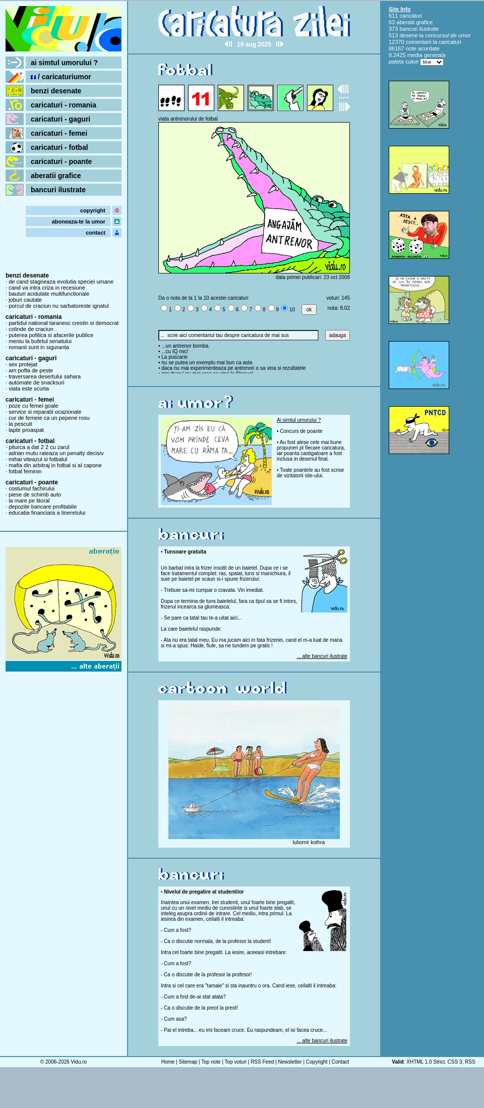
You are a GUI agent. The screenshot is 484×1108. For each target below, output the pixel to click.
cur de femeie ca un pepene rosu (49, 418)
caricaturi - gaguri (60, 119)
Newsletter (289, 1062)
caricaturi (410, 16)
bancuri (408, 29)
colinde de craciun (31, 329)
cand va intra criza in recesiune (47, 288)
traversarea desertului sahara (45, 376)
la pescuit (20, 424)
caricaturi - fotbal (59, 147)
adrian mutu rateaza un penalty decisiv (56, 453)
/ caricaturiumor (61, 77)
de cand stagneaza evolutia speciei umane (61, 282)
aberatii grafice (56, 176)
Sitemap (188, 1062)
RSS (470, 1062)
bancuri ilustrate (58, 190)
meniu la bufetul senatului (40, 341)
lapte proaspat (26, 430)
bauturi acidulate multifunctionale (49, 294)
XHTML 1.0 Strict (425, 1062)
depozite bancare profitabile (43, 507)
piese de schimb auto (35, 494)
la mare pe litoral (29, 500)
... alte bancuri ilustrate (321, 656)
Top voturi (236, 1062)
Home (168, 1062)
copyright (92, 210)
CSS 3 (455, 1062)
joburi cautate (25, 300)
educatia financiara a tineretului (47, 513)
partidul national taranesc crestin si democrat (63, 323)
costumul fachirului (31, 488)
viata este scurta (29, 388)
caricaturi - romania (63, 105)
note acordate (423, 48)
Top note (210, 1062)
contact (95, 233)
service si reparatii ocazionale (45, 412)
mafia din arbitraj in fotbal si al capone (55, 465)
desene (408, 35)
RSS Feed (262, 1062)
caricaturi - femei (59, 133)
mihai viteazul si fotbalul (38, 459)
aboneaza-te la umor (78, 221)
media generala (426, 55)
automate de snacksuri (37, 382)
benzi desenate (56, 91)
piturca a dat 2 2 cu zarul (39, 447)
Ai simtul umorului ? (299, 420)
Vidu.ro (79, 1062)
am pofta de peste (31, 370)
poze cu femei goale (33, 406)
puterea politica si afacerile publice (51, 335)
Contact (340, 1062)
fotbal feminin (25, 471)
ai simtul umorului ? (64, 63)
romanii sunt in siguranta (39, 347)
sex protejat (23, 364)
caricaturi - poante (61, 161)
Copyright (317, 1062)
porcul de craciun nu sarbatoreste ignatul (59, 306)
